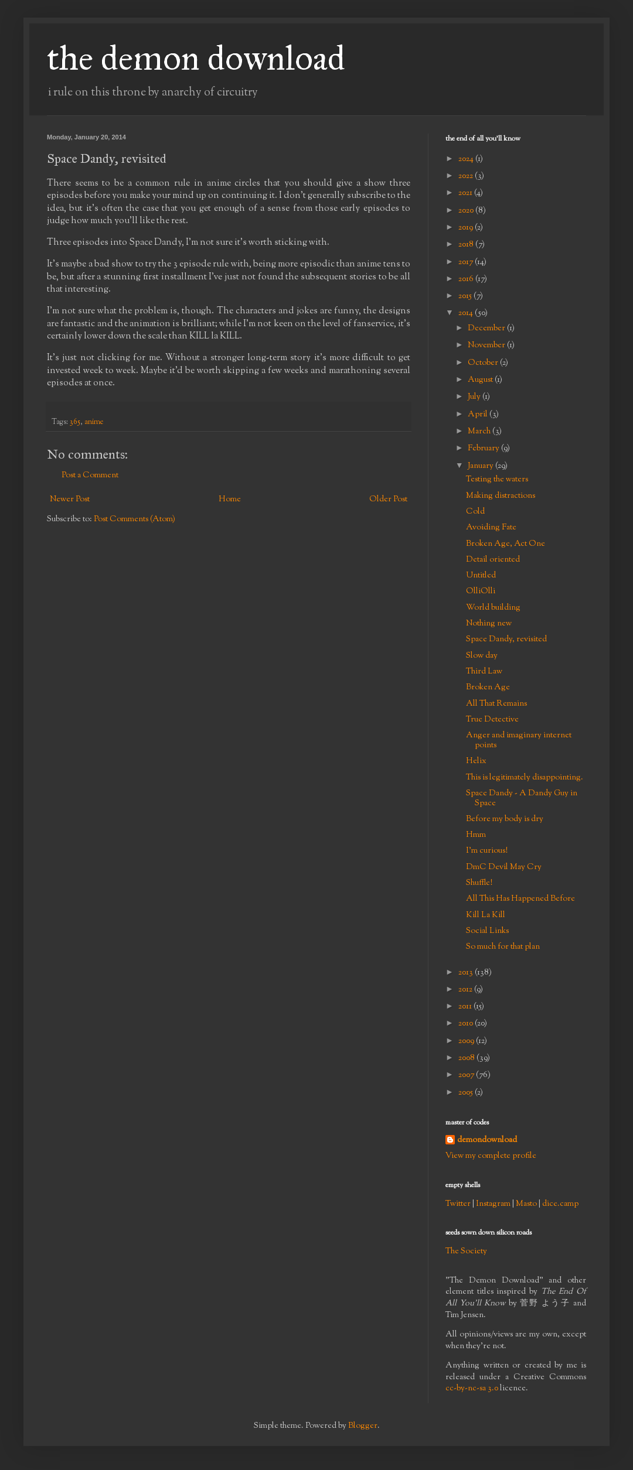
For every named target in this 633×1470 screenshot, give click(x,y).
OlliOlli (480, 591)
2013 (466, 973)
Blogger (362, 1426)
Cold (475, 512)
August (481, 380)
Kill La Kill (485, 915)
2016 (466, 279)
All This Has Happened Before (520, 899)
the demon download (196, 57)
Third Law (484, 672)
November (487, 345)
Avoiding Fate (491, 528)
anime (93, 422)
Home (230, 499)
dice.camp (560, 1204)
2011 (466, 1007)
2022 (466, 176)
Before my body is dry (504, 819)
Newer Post (70, 499)
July (475, 397)
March (480, 431)
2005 (466, 1093)
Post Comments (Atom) (134, 519)
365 (75, 422)
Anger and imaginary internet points (518, 740)
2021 (466, 193)
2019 (466, 228)
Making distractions (500, 496)
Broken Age (488, 687)
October (484, 363)
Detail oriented (493, 560)
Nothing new (489, 624)
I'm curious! (487, 851)
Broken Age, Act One (505, 544)
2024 (466, 159)
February (484, 448)
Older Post (388, 499)
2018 (466, 245)
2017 (466, 262)
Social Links (487, 931)
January (481, 466)
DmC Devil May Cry (504, 867)
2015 (466, 296)
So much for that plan (503, 947)
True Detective (492, 720)
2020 (466, 211)
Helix (476, 761)
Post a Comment (90, 475)
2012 (466, 990)
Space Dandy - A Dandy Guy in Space (521, 798)
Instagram (493, 1204)
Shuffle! (479, 883)
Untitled (481, 576)
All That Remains (496, 704)
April (478, 415)
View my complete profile (490, 1156)
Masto (526, 1204)
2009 (467, 1041)
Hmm (476, 835)
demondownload (487, 1140)
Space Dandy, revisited (506, 639)
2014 (466, 313)
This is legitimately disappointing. (524, 778)
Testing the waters (497, 480)
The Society (466, 1251)
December (487, 328)
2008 (467, 1058)
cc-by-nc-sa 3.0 (471, 1388)
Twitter (458, 1204)
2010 (466, 1024)
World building (493, 608)
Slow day (482, 656)
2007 (467, 1075)
